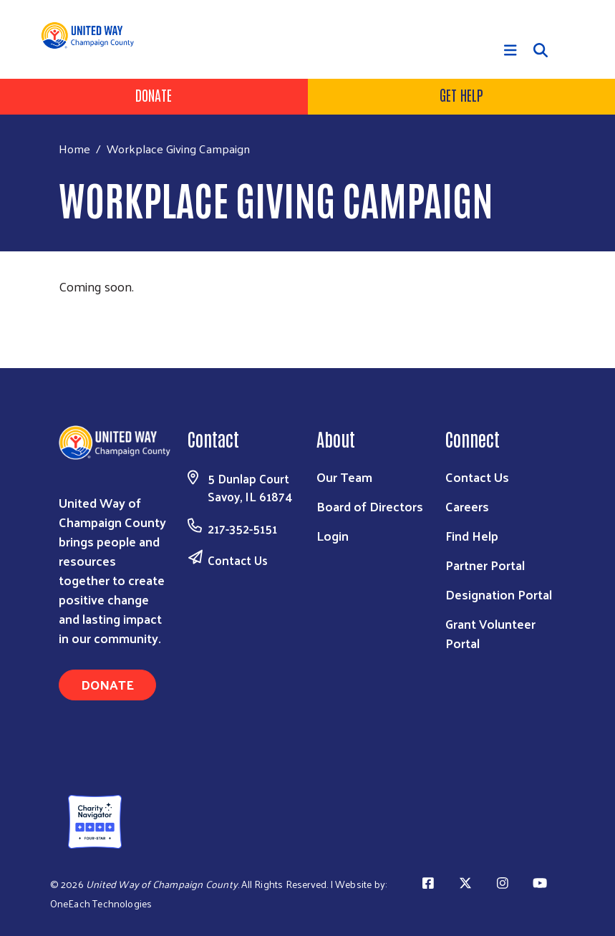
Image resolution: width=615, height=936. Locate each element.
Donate (153, 94)
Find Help (471, 535)
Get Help (461, 94)
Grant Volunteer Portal (490, 633)
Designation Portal (498, 594)
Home (74, 149)
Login (332, 535)
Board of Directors (369, 506)
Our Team (344, 476)
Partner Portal (485, 565)
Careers (467, 506)
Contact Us (238, 560)
